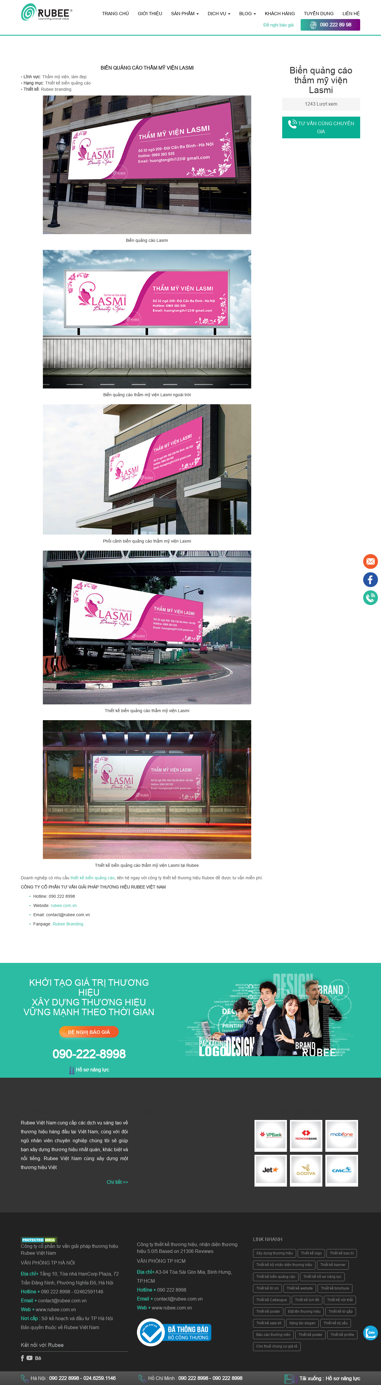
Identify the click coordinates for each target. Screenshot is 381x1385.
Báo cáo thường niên (273, 1335)
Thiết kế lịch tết (307, 1300)
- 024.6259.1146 (97, 1378)
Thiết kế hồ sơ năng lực (322, 1277)
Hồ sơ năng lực (89, 1069)
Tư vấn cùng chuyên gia (321, 127)
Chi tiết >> (117, 1182)
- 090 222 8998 (225, 1378)
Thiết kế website (300, 1288)
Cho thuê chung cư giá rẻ (276, 1346)
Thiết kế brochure (335, 1288)
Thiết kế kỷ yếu (336, 1323)
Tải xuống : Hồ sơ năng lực (329, 1378)
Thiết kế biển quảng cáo (275, 1277)
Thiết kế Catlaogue (271, 1300)
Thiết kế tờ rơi (267, 1288)
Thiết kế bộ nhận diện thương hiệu (284, 1265)
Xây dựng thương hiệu (274, 1253)
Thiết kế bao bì (342, 1253)
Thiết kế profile (342, 1335)
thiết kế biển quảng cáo (93, 877)
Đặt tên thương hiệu (304, 1311)
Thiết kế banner (333, 1265)
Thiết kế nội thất (340, 1300)
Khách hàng (280, 13)
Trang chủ (115, 13)
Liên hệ (351, 13)
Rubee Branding (68, 924)
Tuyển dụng (319, 13)
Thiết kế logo (311, 1253)
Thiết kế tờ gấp (341, 1311)
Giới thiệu (150, 13)
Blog (247, 13)
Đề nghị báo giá (279, 24)
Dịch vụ (219, 13)
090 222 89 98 (330, 25)
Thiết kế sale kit (268, 1323)
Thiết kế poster (268, 1311)
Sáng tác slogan (302, 1323)
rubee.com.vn (64, 905)
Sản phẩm (185, 13)
